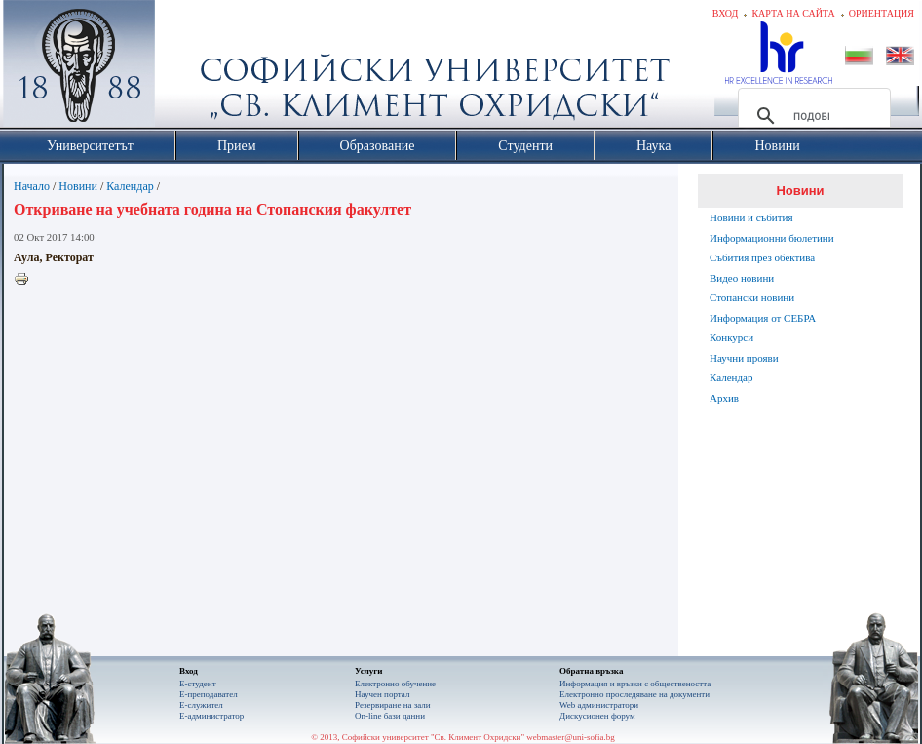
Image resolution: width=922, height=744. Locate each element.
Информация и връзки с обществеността (635, 683)
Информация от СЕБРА (763, 318)
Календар (129, 186)
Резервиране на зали (393, 705)
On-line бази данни (390, 716)
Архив (724, 398)
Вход (725, 13)
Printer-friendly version (26, 280)
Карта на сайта (792, 13)
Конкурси (731, 337)
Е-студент (197, 683)
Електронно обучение (395, 683)
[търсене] (811, 116)
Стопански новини (752, 297)
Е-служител (201, 705)
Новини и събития (751, 217)
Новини (77, 186)
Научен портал (382, 694)
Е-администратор (211, 716)
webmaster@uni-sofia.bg (570, 737)
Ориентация (881, 13)
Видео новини (742, 278)
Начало (32, 186)
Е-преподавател (208, 694)
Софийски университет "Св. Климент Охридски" (189, 68)
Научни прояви (744, 358)
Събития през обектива (762, 257)
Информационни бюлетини (772, 238)
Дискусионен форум (597, 716)
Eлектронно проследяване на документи (634, 694)
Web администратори (598, 705)
